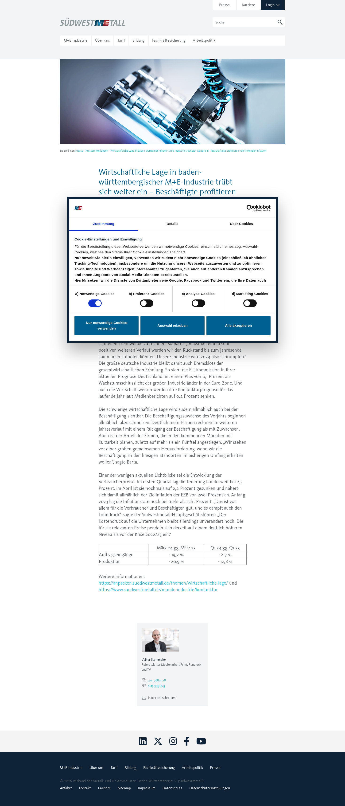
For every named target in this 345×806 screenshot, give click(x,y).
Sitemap (124, 788)
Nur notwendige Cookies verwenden (106, 129)
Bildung (130, 767)
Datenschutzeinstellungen (209, 788)
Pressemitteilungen (96, 150)
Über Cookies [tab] (241, 27)
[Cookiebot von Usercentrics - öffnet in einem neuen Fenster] (250, 11)
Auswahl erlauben (172, 129)
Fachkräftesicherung (159, 767)
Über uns (96, 767)
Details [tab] (172, 27)
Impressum (146, 788)
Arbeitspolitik (192, 767)
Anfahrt (66, 788)
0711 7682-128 (157, 680)
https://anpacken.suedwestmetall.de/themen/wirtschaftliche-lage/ (163, 583)
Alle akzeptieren (238, 129)
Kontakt (85, 788)
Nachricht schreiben (158, 698)
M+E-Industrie (71, 767)
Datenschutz (172, 788)
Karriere (104, 788)
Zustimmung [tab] (103, 27)
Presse (79, 150)
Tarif (114, 767)
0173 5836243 (156, 686)
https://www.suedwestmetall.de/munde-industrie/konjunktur (158, 589)
